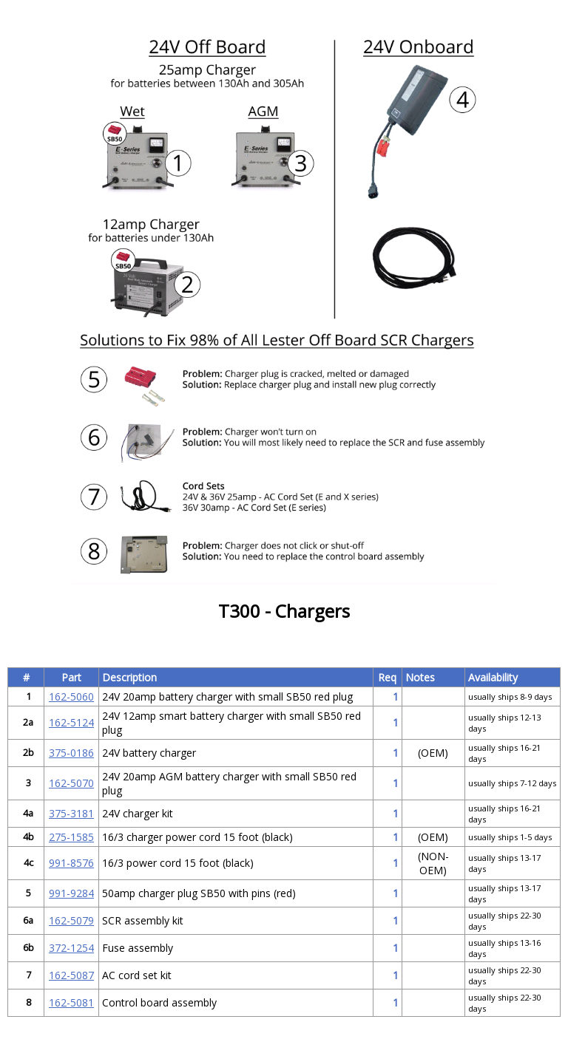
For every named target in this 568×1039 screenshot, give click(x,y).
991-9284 (71, 893)
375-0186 (71, 753)
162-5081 (71, 1002)
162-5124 (71, 722)
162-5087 (71, 975)
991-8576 (71, 863)
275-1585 (71, 837)
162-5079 (71, 920)
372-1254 (71, 948)
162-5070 (71, 783)
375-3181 (71, 813)
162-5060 (71, 696)
